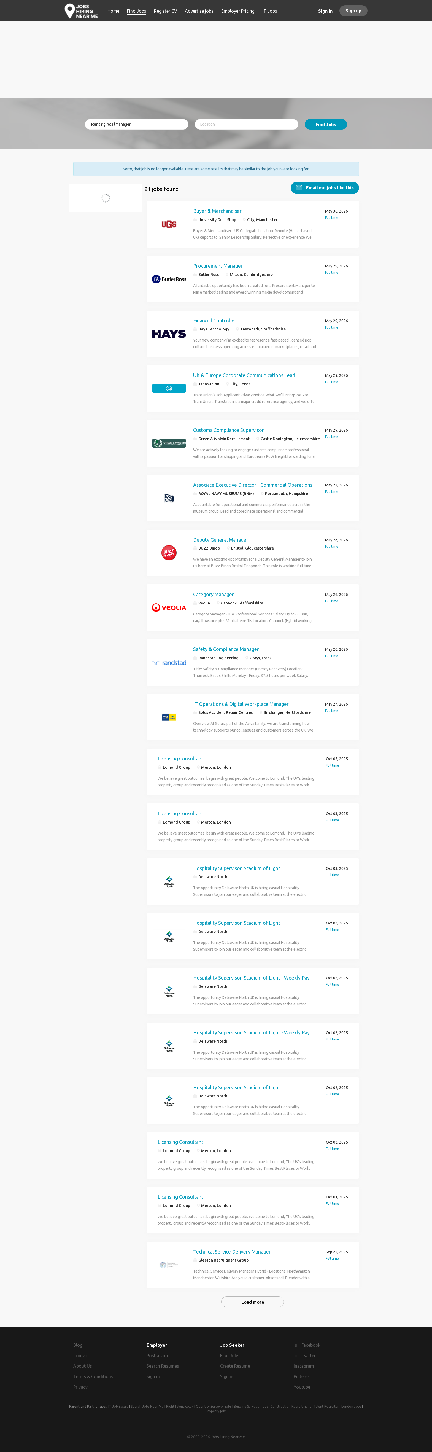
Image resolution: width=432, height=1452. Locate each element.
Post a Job (157, 1355)
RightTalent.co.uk (179, 1406)
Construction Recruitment (291, 1406)
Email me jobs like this (329, 187)
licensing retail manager (104, 201)
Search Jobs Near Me (147, 1406)
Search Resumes (163, 1366)
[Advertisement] (216, 59)
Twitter (308, 1355)
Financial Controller (214, 320)
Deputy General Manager (220, 539)
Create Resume (235, 1366)
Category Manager (213, 594)
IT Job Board (118, 1406)
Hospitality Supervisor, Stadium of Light (236, 868)
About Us (82, 1366)
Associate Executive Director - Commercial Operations (252, 484)
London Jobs (351, 1406)
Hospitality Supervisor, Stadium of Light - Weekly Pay (251, 977)
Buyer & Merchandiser (217, 211)
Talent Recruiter (326, 1406)
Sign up (353, 10)
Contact (81, 1355)
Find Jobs (326, 124)
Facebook (310, 1345)
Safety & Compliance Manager (226, 649)
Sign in (325, 11)
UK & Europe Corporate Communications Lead (244, 375)
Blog (77, 1345)
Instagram (304, 1366)
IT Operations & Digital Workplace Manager (241, 703)
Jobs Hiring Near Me (228, 1436)
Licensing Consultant (180, 758)
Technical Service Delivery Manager (232, 1251)
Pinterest (302, 1376)
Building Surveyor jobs (251, 1406)
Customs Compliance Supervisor (228, 430)
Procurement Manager (218, 265)
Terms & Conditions (93, 1376)
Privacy (80, 1386)
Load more (252, 1302)
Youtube (302, 1386)
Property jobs (216, 1411)
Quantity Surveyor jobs (213, 1406)
